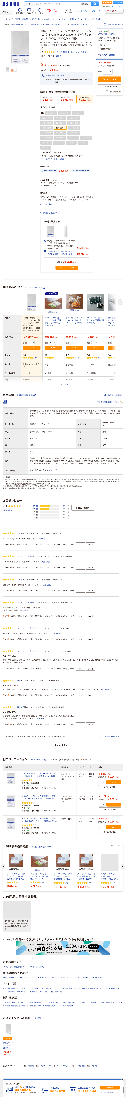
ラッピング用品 (67, 978)
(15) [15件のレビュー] (36, 358)
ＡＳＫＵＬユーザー (25, 556)
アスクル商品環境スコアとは (110, 402)
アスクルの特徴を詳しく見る (110, 1093)
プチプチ (94, 1066)
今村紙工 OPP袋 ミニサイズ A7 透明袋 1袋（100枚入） (95, 320)
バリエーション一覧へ (38, 760)
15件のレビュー (8, 510)
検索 (95, 3)
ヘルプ (119, 6)
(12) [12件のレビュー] (57, 358)
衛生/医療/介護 (57, 992)
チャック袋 (42, 978)
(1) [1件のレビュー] (78, 358)
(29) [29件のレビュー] (19, 882)
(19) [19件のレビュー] (34, 780)
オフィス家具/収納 (112, 988)
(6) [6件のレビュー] (99, 358)
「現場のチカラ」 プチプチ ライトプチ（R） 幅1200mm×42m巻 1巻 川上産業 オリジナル (60, 254)
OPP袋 (46, 19)
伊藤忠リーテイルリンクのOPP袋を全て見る (45, 24)
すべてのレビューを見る (109, 737)
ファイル (23, 988)
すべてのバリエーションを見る (52, 159)
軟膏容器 (31, 1066)
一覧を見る (37, 1018)
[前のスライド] (3, 866)
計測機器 (82, 1002)
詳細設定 (85, 4)
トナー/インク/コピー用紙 (41, 988)
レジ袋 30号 (80, 1066)
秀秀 (19, 681)
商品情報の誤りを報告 (26, 395)
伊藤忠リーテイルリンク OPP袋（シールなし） (85, 19)
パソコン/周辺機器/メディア (67, 988)
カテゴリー (6, 12)
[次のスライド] (123, 866)
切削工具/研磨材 (68, 1002)
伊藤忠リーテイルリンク (18, 24)
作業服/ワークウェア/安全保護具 (42, 1006)
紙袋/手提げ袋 (8, 978)
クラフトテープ (45, 1066)
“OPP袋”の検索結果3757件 (41, 847)
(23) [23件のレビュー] (43, 882)
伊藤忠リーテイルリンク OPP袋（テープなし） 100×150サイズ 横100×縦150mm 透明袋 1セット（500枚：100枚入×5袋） (39, 797)
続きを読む (43, 539)
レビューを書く (78, 52)
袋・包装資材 (36, 19)
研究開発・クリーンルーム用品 (102, 1002)
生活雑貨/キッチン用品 (16, 992)
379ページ (53, 470)
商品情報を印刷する (113, 24)
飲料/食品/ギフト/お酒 (38, 992)
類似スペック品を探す (35, 287)
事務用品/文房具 (9, 988)
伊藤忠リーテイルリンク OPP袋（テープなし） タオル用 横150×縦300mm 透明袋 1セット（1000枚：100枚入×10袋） (8, 1045)
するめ (19, 533)
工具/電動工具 (52, 1002)
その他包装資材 (98, 978)
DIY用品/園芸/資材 (67, 1006)
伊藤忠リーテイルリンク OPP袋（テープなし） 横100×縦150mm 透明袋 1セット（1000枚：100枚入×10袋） (39, 774)
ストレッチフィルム (63, 1066)
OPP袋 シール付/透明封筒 (13, 967)
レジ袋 (21, 978)
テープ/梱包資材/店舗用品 (19, 19)
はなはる (20, 707)
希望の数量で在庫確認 (107, 34)
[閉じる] (122, 1079)
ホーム (5, 19)
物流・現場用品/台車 (35, 1002)
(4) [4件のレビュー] (120, 358)
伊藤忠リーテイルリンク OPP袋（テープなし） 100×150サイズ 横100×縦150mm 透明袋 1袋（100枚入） (39, 819)
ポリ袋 (30, 978)
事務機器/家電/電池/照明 (91, 988)
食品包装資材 (82, 978)
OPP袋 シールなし (59, 19)
